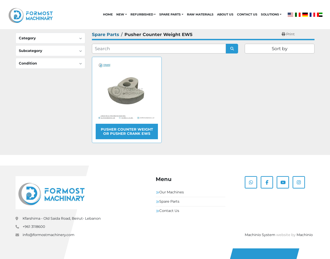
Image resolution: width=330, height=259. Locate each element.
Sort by (279, 48)
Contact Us (247, 14)
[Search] (159, 48)
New (120, 14)
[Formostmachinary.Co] (51, 192)
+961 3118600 (34, 227)
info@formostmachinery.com (48, 235)
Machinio (305, 235)
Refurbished (141, 14)
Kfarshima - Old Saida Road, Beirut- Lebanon (62, 218)
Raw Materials (200, 14)
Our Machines (171, 192)
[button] (121, 14)
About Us (225, 14)
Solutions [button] (270, 14)
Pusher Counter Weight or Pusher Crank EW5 (127, 131)
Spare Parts (170, 14)
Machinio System (260, 235)
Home (108, 14)
